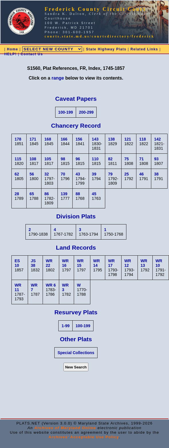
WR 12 (127, 263)
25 (126, 174)
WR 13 (144, 263)
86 (46, 194)
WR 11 (18, 287)
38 (156, 174)
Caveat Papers (76, 98)
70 (63, 174)
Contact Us (32, 54)
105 (47, 159)
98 (63, 159)
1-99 (65, 325)
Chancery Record (76, 125)
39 (94, 174)
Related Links (144, 49)
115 (18, 159)
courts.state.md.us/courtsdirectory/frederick (99, 36)
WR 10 (159, 263)
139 (64, 194)
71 (141, 159)
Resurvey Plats (76, 312)
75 (126, 159)
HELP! (10, 54)
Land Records (76, 247)
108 (32, 159)
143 (95, 139)
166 (64, 139)
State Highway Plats (106, 49)
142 (157, 139)
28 (17, 194)
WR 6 (51, 285)
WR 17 (111, 263)
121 (127, 139)
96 (77, 159)
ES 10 (17, 263)
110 (95, 159)
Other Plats (76, 339)
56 (31, 174)
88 (77, 194)
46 (141, 174)
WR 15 (80, 263)
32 (46, 174)
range (57, 78)
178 (18, 139)
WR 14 (96, 263)
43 (77, 174)
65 (31, 194)
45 (94, 194)
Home (12, 49)
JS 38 (33, 263)
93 (156, 159)
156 (78, 139)
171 (32, 139)
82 (110, 159)
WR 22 (49, 263)
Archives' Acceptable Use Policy (84, 437)
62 (17, 174)
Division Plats (76, 216)
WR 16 (65, 263)
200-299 (86, 112)
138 (111, 139)
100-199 (65, 112)
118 (142, 139)
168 (47, 139)
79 (110, 174)
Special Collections (75, 352)
